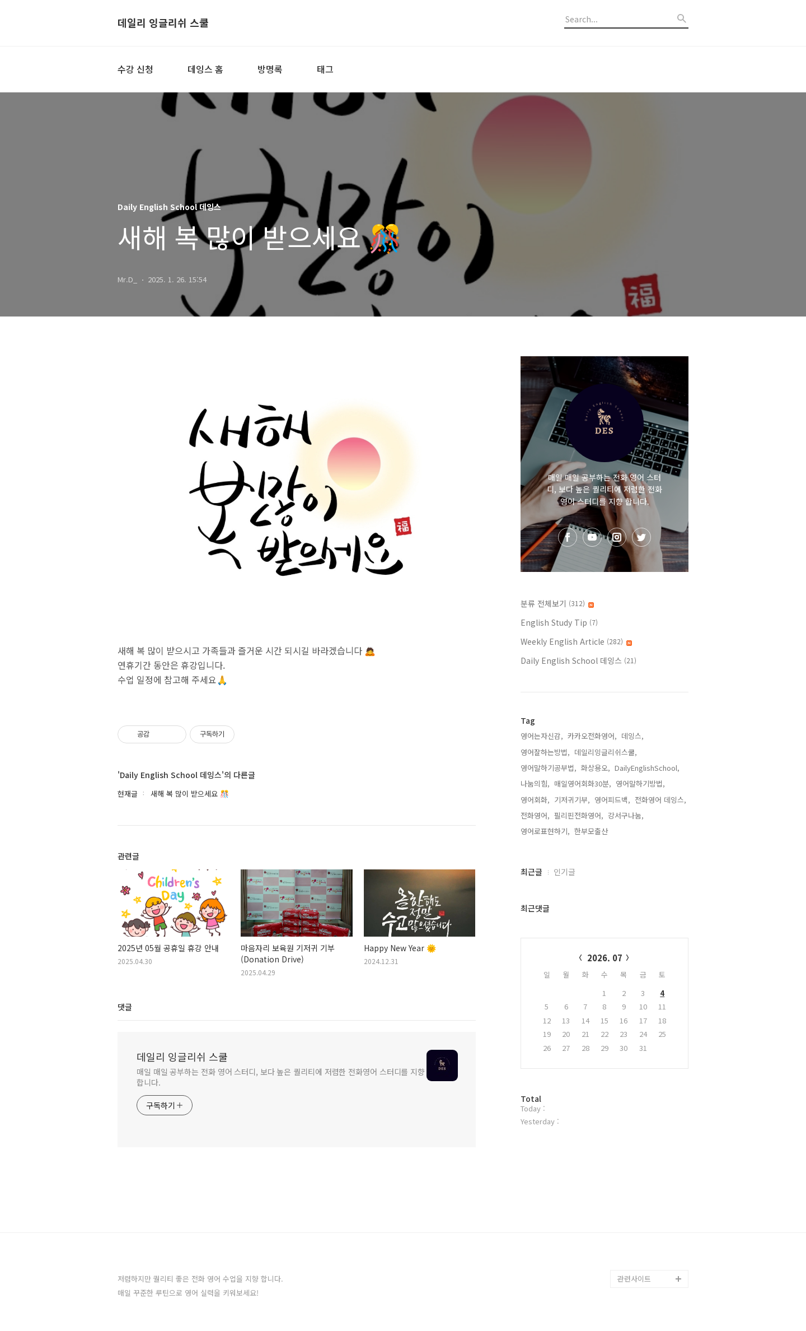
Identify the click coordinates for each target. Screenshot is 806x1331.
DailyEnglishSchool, (647, 767)
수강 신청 (135, 69)
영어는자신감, (542, 735)
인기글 (564, 871)
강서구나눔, (626, 815)
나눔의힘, (535, 783)
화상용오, (595, 767)
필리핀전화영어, (578, 815)
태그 (325, 69)
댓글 (125, 1006)
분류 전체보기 (557, 603)
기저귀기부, (572, 799)
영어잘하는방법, (545, 752)
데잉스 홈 (205, 69)
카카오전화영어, (592, 735)
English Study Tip (559, 622)
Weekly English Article (576, 641)
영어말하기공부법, (549, 767)
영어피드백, (612, 799)
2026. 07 (604, 958)
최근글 (531, 871)
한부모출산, (592, 831)
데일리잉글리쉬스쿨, (605, 752)
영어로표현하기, (545, 831)
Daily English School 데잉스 (578, 660)
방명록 (270, 69)
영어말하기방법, (640, 783)
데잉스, (632, 735)
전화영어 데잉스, (660, 799)
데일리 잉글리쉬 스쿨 (163, 23)
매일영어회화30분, (582, 783)
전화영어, (535, 815)
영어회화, (535, 799)
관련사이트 (634, 1278)
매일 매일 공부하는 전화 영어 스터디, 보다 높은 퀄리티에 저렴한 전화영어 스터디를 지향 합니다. (281, 1077)
